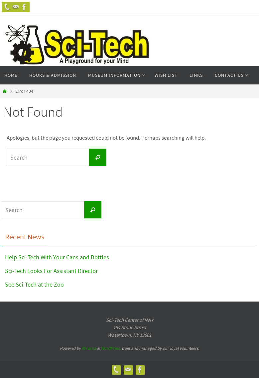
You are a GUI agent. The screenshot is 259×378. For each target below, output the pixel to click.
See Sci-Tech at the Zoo (34, 284)
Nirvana (89, 348)
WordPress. (111, 348)
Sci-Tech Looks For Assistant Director (51, 271)
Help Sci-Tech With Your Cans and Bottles (57, 257)
